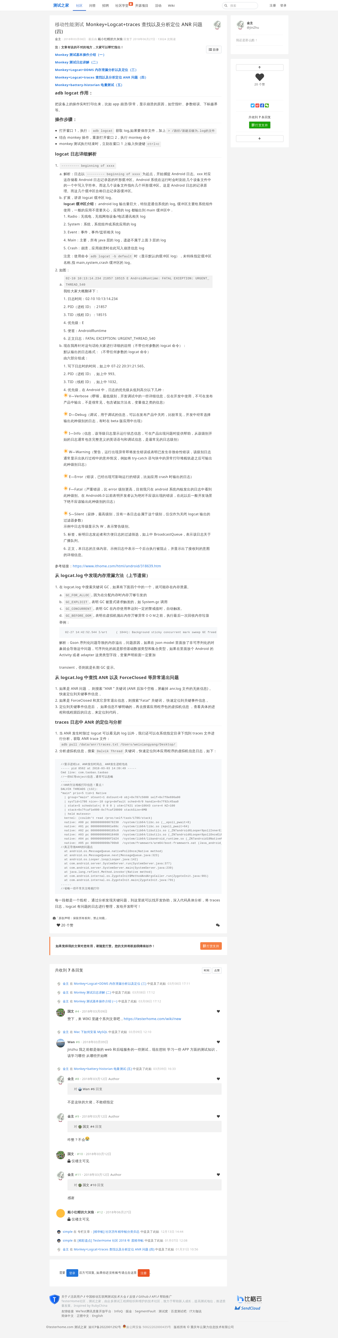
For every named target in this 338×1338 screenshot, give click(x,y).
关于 (64, 1296)
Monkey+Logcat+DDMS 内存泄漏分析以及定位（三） (96, 70)
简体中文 (67, 1316)
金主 (58, 39)
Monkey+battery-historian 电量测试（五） (89, 85)
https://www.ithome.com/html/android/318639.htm (117, 566)
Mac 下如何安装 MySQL (91, 1032)
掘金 (129, 1311)
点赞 (217, 970)
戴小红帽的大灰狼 (110, 39)
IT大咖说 (195, 1311)
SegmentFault (145, 1311)
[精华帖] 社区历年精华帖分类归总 (116, 1232)
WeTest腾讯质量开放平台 (93, 1311)
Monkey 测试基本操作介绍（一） (80, 54)
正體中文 (83, 1316)
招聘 (105, 5)
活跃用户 (76, 1296)
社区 (79, 5)
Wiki (171, 5)
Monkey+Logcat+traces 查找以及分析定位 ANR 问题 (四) (114, 1249)
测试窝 (163, 1311)
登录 (283, 5)
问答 (92, 5)
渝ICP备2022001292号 (104, 1327)
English (97, 1316)
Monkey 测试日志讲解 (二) (92, 992)
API (154, 1296)
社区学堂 (123, 5)
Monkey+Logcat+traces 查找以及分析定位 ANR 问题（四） (101, 77)
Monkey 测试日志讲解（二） (77, 62)
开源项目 (142, 5)
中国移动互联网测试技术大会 (106, 1296)
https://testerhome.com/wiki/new (152, 1018)
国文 (70, 1011)
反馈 (132, 1296)
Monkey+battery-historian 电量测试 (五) (103, 1069)
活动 (158, 5)
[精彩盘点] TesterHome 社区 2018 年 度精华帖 (111, 1240)
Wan (71, 1042)
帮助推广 (166, 1296)
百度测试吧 (178, 1311)
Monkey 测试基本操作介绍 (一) (95, 1001)
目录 (214, 49)
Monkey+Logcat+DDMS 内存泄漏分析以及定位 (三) (110, 983)
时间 (206, 970)
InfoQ (118, 1311)
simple (68, 1232)
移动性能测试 (69, 24)
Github (143, 1296)
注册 (273, 5)
